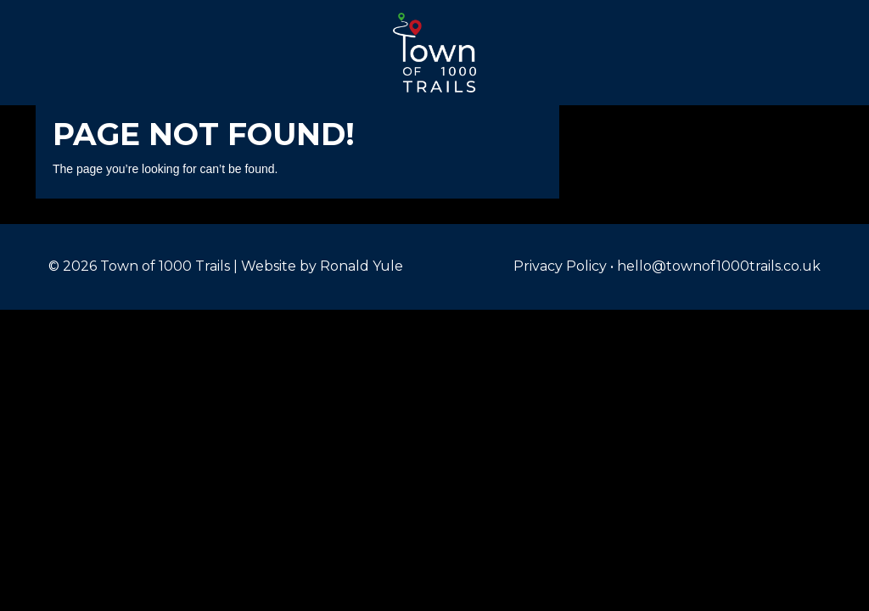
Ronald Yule (361, 266)
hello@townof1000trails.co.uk (719, 266)
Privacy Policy (560, 266)
